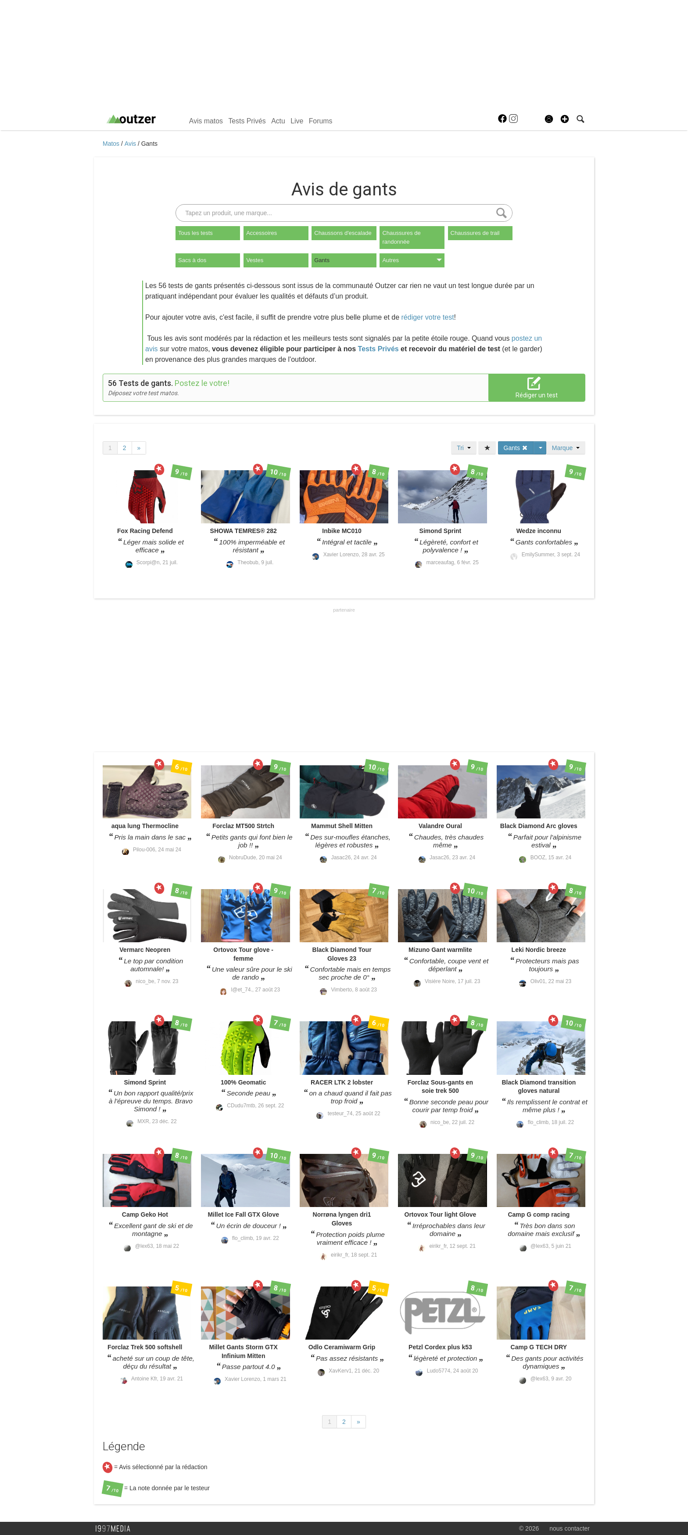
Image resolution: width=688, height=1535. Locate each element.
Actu (278, 121)
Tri (464, 447)
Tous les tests (195, 233)
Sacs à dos (192, 260)
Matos (112, 143)
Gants (149, 143)
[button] (565, 119)
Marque (566, 447)
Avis (131, 143)
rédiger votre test (427, 317)
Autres (411, 260)
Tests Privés (246, 121)
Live (296, 121)
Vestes (254, 260)
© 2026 (529, 1528)
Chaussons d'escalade (342, 233)
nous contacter (569, 1528)
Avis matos (206, 121)
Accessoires (261, 233)
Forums (321, 121)
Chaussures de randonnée (401, 237)
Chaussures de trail (475, 233)
